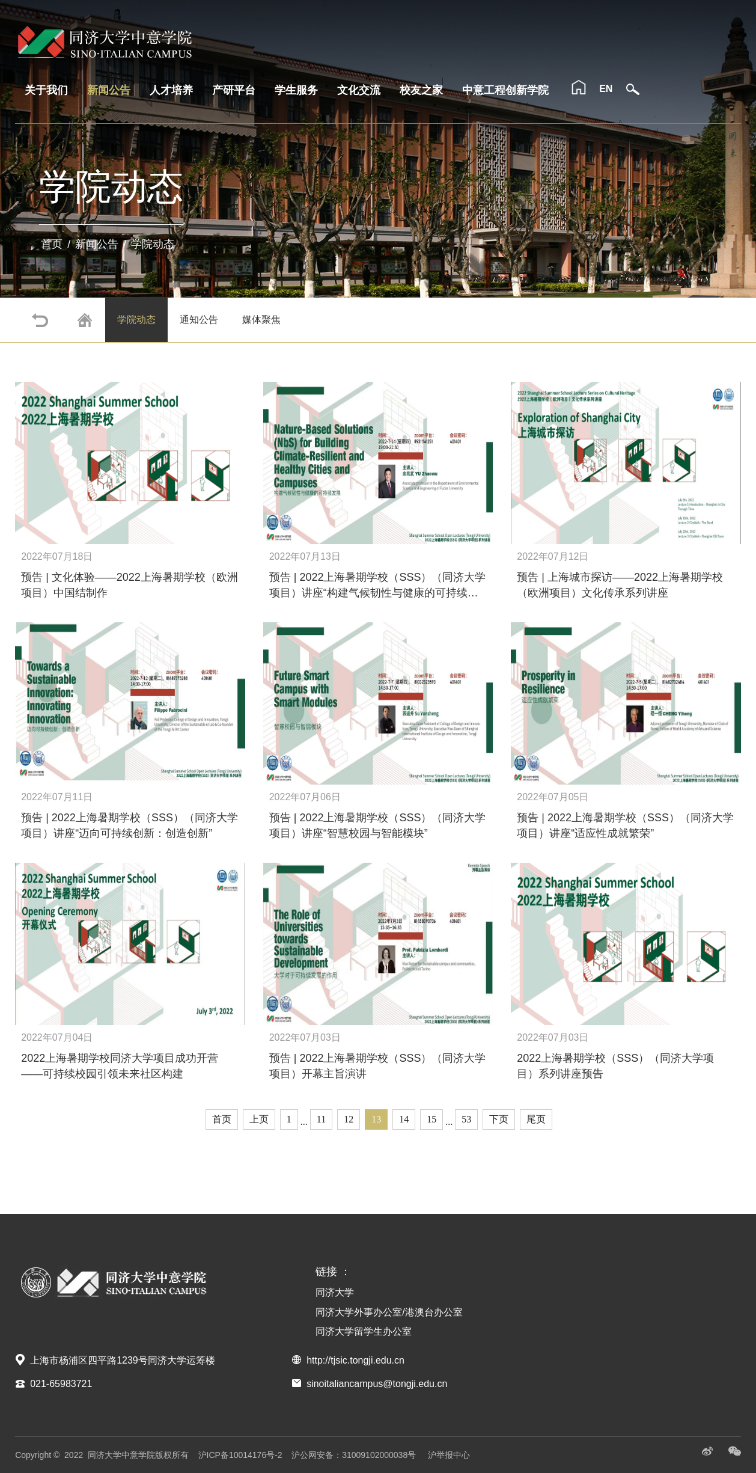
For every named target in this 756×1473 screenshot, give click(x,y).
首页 (51, 244)
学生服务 (296, 90)
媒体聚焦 (261, 319)
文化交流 (358, 90)
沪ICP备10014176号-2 (240, 1455)
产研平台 (233, 90)
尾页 (536, 1119)
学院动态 (152, 244)
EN (605, 89)
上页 (259, 1119)
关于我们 (46, 90)
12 (348, 1119)
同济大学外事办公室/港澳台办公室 (389, 1312)
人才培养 (171, 90)
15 (431, 1119)
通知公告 (199, 319)
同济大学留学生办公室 (364, 1331)
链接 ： (333, 1272)
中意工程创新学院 (505, 90)
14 (404, 1119)
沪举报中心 (449, 1455)
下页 (498, 1119)
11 (321, 1119)
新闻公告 (108, 90)
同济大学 (335, 1292)
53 (466, 1119)
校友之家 (421, 90)
